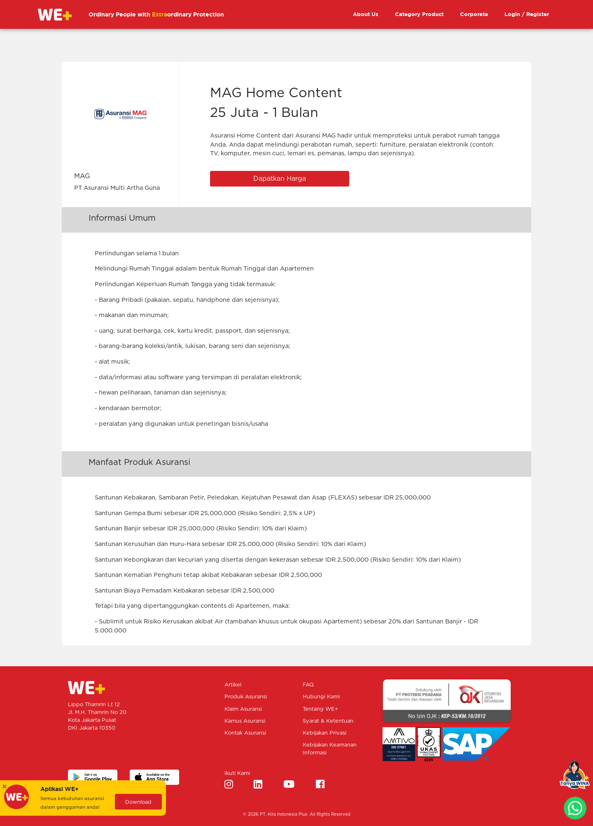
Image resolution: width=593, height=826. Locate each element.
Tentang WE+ (320, 709)
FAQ (308, 685)
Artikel (232, 685)
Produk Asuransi (245, 697)
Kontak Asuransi (245, 733)
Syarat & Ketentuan (328, 721)
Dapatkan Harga (279, 178)
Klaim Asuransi (243, 709)
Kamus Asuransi (244, 721)
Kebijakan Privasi (324, 733)
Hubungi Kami (321, 697)
